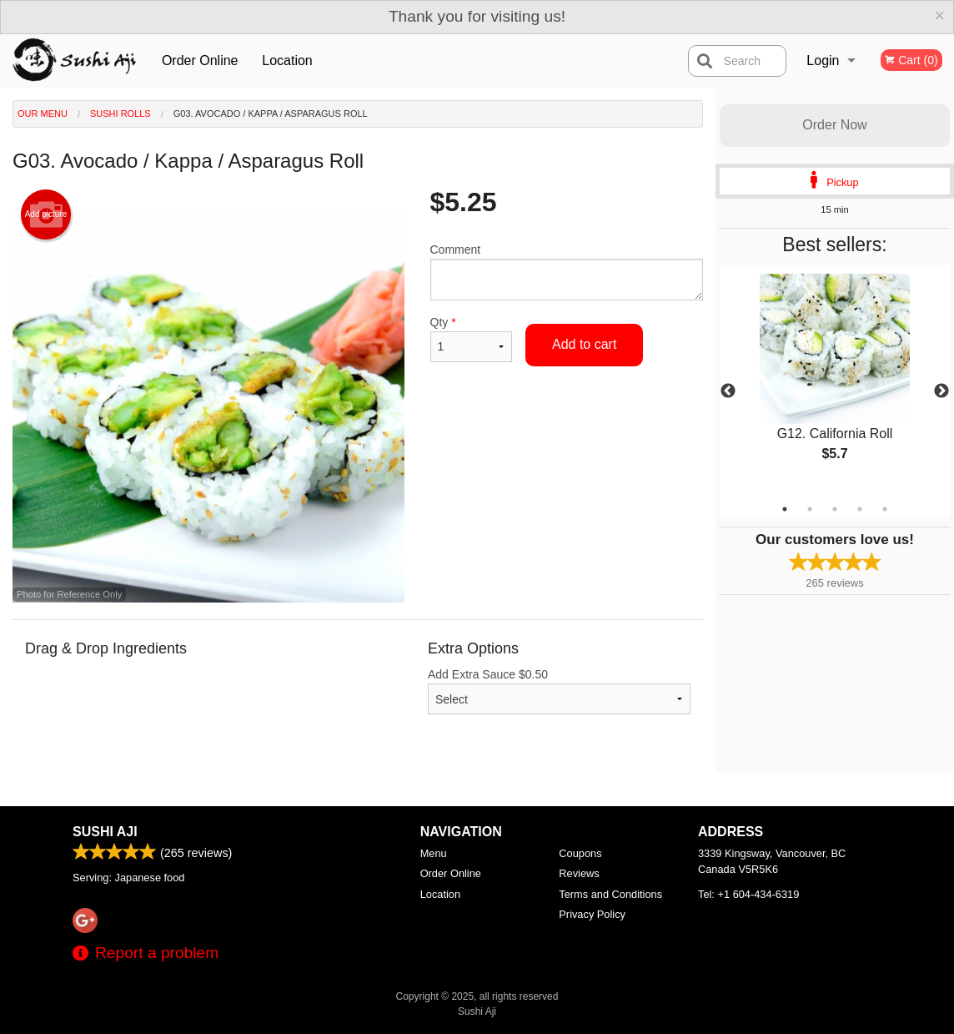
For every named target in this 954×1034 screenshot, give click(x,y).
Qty (471, 338)
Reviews (579, 873)
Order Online (200, 60)
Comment (567, 271)
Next (941, 391)
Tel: (748, 894)
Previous (728, 391)
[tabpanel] (835, 381)
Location (287, 60)
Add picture (46, 214)
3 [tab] (834, 509)
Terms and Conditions (610, 894)
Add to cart (584, 344)
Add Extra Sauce (559, 691)
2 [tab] (809, 509)
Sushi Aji (105, 832)
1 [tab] (784, 509)
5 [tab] (884, 509)
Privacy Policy (592, 914)
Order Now (834, 125)
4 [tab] (859, 509)
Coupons (580, 853)
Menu (433, 853)
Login (822, 60)
